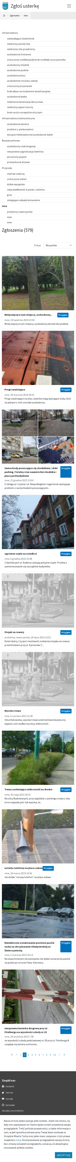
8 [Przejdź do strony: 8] (46, 1054)
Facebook (8, 1086)
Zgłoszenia (14, 15)
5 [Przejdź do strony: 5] (35, 1054)
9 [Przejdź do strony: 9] (50, 1054)
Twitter (7, 1092)
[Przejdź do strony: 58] (64, 1055)
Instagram (8, 1105)
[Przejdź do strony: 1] (12, 1055)
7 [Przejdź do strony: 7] (43, 1054)
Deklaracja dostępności (13, 1111)
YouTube (7, 1098)
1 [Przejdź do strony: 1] (21, 1054)
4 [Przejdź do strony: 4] (32, 1054)
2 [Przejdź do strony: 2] (24, 1054)
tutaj (18, 1140)
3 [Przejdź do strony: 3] (28, 1054)
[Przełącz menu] (69, 6)
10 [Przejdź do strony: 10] (54, 1054)
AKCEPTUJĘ (63, 1155)
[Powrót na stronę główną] (4, 15)
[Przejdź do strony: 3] (59, 1055)
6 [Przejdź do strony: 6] (39, 1054)
